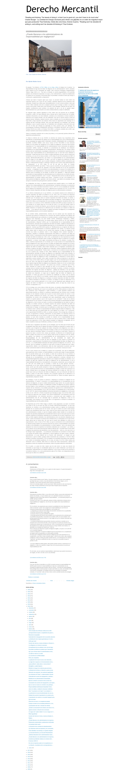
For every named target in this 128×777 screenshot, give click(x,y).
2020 (29, 602)
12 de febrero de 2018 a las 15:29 (38, 472)
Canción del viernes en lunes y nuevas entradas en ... (41, 716)
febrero (31, 628)
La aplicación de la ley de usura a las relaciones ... (40, 659)
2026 (29, 589)
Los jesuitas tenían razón (34, 724)
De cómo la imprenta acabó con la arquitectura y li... (41, 743)
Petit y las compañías (34, 657)
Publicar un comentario (33, 577)
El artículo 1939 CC (33, 741)
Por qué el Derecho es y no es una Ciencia (93, 165)
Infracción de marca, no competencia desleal (39, 701)
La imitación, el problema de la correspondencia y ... (41, 745)
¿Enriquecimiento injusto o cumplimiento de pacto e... (41, 632)
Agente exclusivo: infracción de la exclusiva (39, 709)
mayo (30, 622)
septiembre (31, 614)
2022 (29, 598)
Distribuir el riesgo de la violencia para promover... (40, 668)
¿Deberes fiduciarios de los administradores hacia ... (41, 734)
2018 (29, 606)
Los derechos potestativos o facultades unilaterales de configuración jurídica (93, 198)
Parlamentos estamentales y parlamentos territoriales (41, 722)
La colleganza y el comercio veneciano (38, 645)
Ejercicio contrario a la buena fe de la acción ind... (40, 680)
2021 (29, 600)
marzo (30, 626)
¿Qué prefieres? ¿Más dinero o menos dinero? (40, 664)
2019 (29, 604)
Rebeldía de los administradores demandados (39, 678)
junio (30, 620)
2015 (29, 754)
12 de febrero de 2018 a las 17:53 (38, 557)
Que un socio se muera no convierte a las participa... (41, 684)
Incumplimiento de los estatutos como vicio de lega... (41, 647)
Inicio (51, 580)
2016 (29, 752)
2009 (29, 767)
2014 (29, 756)
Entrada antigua (70, 580)
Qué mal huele (32, 699)
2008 (29, 769)
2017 (29, 750)
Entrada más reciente (31, 580)
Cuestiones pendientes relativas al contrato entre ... (41, 739)
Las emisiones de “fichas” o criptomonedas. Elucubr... (41, 674)
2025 (29, 591)
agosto (30, 616)
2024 (29, 593)
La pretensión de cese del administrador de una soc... (41, 693)
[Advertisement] (89, 57)
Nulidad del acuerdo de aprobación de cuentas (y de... (41, 695)
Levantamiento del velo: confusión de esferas (39, 705)
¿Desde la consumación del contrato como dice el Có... (42, 707)
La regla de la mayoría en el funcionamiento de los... (41, 662)
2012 (29, 760)
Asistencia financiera (92, 175)
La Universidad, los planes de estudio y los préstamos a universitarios (93, 142)
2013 (29, 758)
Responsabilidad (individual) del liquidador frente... (41, 687)
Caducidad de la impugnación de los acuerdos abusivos (42, 637)
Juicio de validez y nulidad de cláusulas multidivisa (41, 689)
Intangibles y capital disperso (35, 666)
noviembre (31, 610)
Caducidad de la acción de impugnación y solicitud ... (41, 676)
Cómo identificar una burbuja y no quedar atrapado (41, 730)
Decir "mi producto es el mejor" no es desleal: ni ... (40, 691)
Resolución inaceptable (34, 635)
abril (30, 624)
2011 (29, 762)
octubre (31, 612)
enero (30, 747)
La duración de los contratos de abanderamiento (40, 726)
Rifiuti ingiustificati (33, 714)
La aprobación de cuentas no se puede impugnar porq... (42, 697)
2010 (29, 765)
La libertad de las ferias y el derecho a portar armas (41, 670)
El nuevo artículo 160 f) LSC (93, 186)
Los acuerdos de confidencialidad (36, 655)
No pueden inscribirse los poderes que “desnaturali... (41, 649)
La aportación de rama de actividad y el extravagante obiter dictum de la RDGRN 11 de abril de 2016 (90, 246)
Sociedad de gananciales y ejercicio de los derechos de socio (93, 154)
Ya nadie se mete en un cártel (36, 653)
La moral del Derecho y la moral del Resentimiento (41, 732)
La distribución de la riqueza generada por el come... (41, 639)
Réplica (30, 718)
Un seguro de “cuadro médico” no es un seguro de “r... (41, 712)
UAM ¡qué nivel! (32, 641)
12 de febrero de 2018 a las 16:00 (38, 487)
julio (30, 618)
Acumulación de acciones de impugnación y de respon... (42, 682)
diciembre (31, 608)
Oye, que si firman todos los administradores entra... (41, 651)
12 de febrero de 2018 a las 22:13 (38, 574)
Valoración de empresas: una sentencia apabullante (41, 672)
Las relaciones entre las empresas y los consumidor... (41, 728)
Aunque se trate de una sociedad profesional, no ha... (41, 703)
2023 (29, 595)
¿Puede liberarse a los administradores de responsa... (41, 720)
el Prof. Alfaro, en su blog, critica (49, 87)
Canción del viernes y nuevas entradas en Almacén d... (42, 643)
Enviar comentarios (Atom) (39, 583)
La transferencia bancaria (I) (93, 234)
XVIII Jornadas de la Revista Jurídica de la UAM (40, 630)
